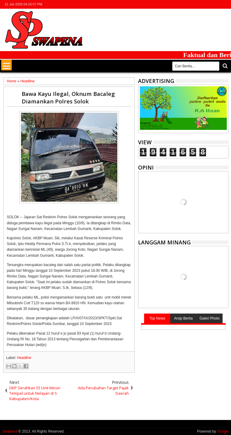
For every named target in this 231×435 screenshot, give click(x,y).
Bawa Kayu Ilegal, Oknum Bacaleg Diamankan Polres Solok (68, 97)
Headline (24, 358)
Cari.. (224, 66)
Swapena (9, 431)
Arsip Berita (183, 318)
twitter (193, 4)
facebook (201, 4)
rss (217, 4)
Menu (6, 65)
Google (223, 431)
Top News (157, 318)
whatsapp (225, 4)
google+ (209, 4)
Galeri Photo (209, 318)
